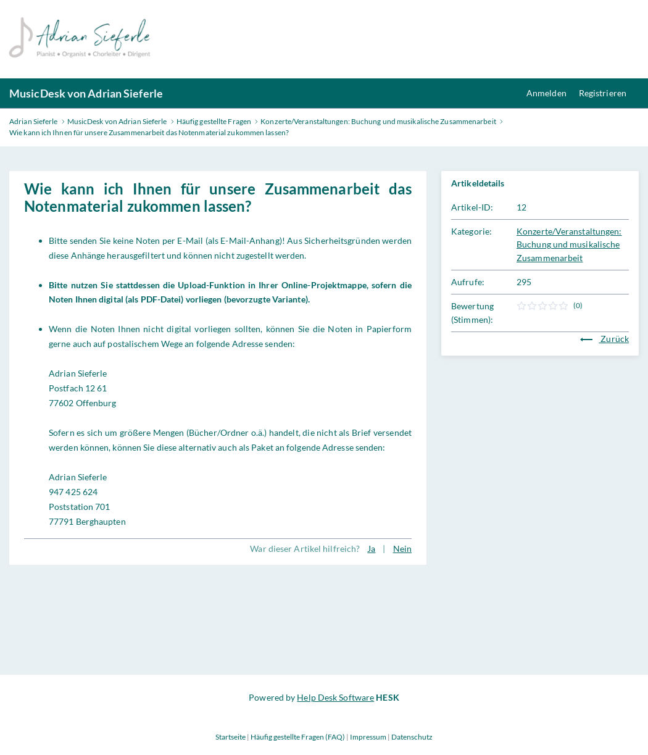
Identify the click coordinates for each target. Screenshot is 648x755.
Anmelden (546, 93)
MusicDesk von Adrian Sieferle (86, 93)
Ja (371, 548)
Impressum (368, 736)
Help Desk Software (335, 697)
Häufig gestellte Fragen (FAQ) (298, 736)
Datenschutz (412, 736)
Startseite (230, 736)
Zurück (604, 338)
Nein (402, 548)
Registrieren (602, 93)
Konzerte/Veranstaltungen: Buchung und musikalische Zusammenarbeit (569, 245)
